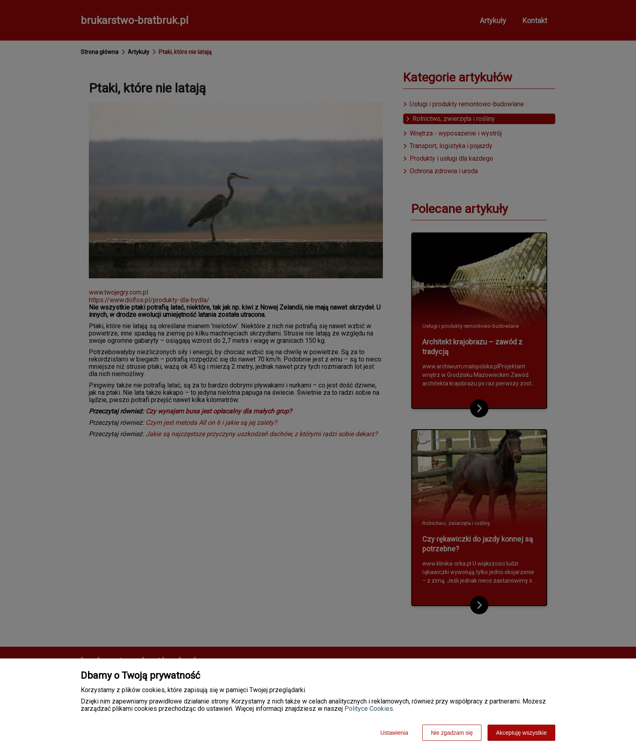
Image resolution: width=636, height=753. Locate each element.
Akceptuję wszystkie (521, 732)
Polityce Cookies (368, 708)
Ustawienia (394, 732)
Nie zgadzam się (452, 732)
